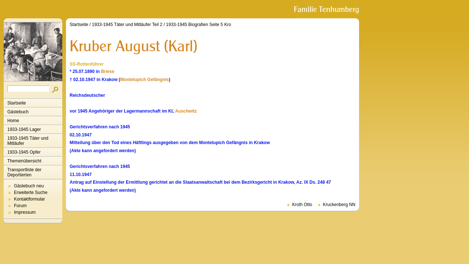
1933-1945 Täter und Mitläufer (27, 141)
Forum (20, 205)
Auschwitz (186, 111)
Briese (107, 71)
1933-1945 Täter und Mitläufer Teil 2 (127, 24)
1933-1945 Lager (24, 129)
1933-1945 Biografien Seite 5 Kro (198, 24)
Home (13, 120)
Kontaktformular (29, 199)
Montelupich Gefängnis (144, 79)
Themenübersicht (24, 161)
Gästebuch (18, 111)
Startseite (16, 103)
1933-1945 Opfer (24, 152)
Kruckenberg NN (339, 204)
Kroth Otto (302, 204)
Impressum (25, 212)
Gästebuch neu (29, 185)
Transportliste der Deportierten (24, 172)
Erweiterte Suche (30, 192)
